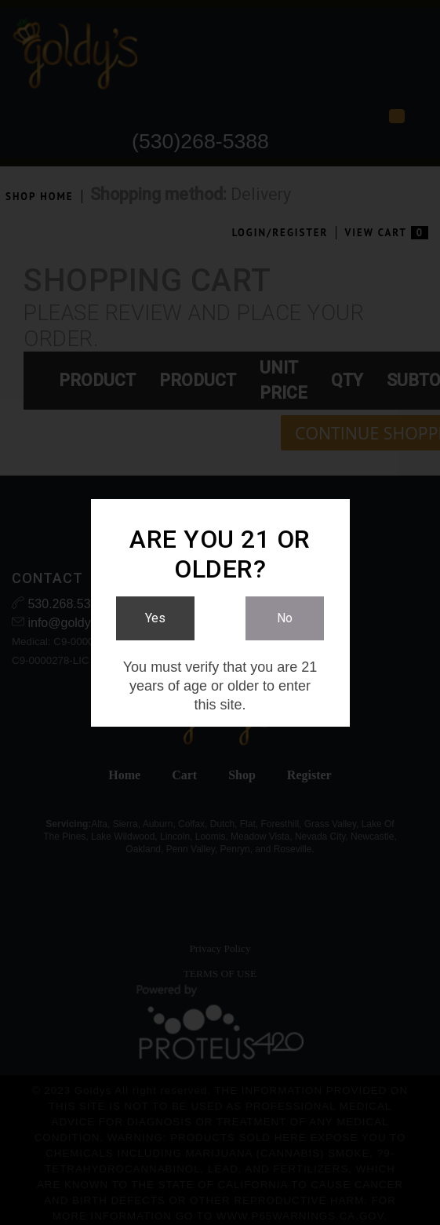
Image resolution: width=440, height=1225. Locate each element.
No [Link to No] (285, 618)
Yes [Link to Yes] (155, 618)
